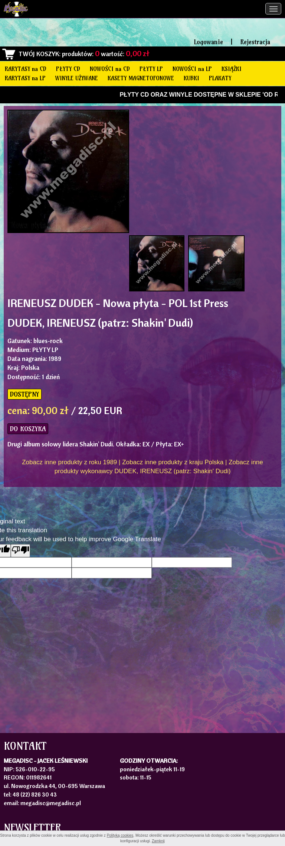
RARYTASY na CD (25, 68)
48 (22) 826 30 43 (35, 794)
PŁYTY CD (68, 68)
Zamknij (158, 841)
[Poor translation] (20, 550)
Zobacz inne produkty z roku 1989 (69, 462)
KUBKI (191, 78)
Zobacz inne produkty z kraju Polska (172, 462)
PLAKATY (220, 78)
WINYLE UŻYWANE (76, 78)
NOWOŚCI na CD (110, 68)
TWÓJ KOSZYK (39, 54)
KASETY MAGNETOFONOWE (141, 78)
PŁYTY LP (151, 68)
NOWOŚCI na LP (192, 68)
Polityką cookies (120, 835)
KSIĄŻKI (232, 68)
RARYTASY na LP (25, 78)
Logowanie (208, 42)
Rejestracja (255, 42)
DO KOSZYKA (28, 428)
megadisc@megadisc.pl (50, 803)
